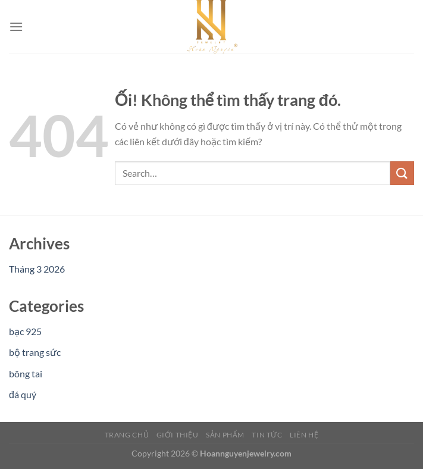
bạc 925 (25, 331)
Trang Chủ (127, 434)
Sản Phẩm (225, 434)
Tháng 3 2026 (37, 268)
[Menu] (16, 26)
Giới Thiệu (177, 434)
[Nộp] (402, 173)
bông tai (25, 373)
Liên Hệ (304, 434)
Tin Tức (267, 434)
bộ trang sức (35, 352)
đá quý (22, 394)
